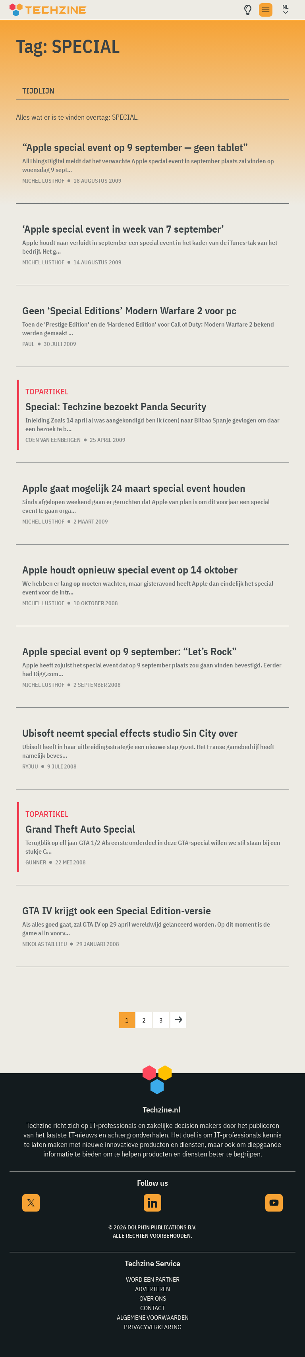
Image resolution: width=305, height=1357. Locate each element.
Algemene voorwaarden (153, 1317)
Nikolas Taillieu (44, 944)
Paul (28, 344)
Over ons (152, 1298)
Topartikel (46, 391)
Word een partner (153, 1279)
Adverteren (152, 1289)
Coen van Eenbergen (53, 439)
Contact (152, 1308)
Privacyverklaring (152, 1327)
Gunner (35, 862)
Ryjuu (30, 766)
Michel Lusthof (43, 180)
